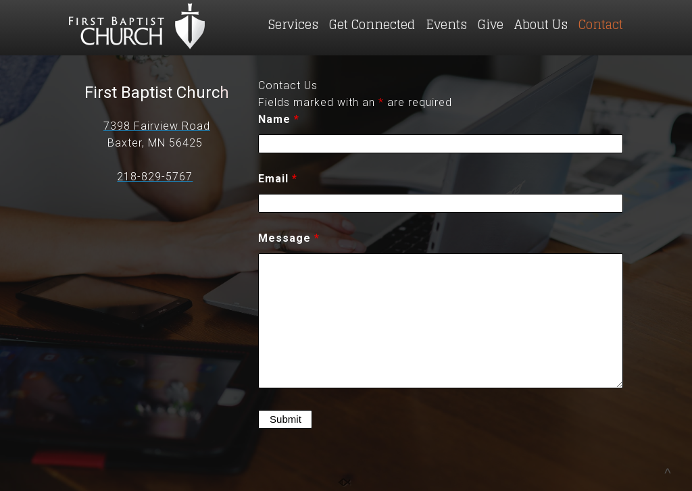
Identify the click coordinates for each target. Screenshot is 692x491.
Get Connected (372, 24)
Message (289, 238)
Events (446, 24)
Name (278, 119)
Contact (600, 24)
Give (490, 24)
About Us (541, 24)
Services (293, 24)
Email (277, 178)
